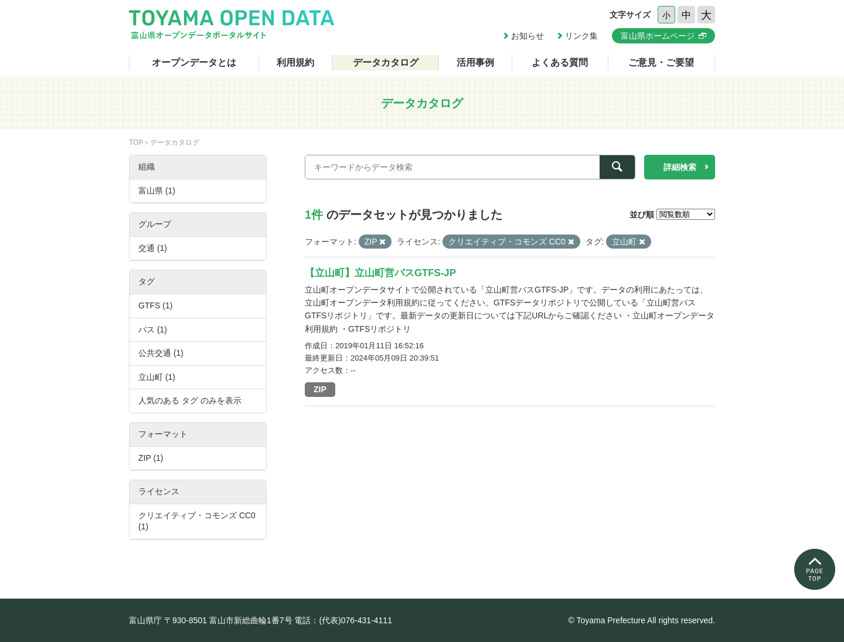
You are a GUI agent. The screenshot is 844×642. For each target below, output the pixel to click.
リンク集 (581, 36)
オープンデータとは (194, 62)
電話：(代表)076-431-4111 (343, 620)
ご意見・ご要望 (661, 62)
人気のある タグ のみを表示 (189, 400)
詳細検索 (679, 167)
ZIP (320, 389)
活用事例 (475, 62)
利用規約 (295, 62)
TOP (136, 142)
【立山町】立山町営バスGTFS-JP (380, 272)
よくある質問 (560, 62)
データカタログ (385, 62)
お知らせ (527, 36)
